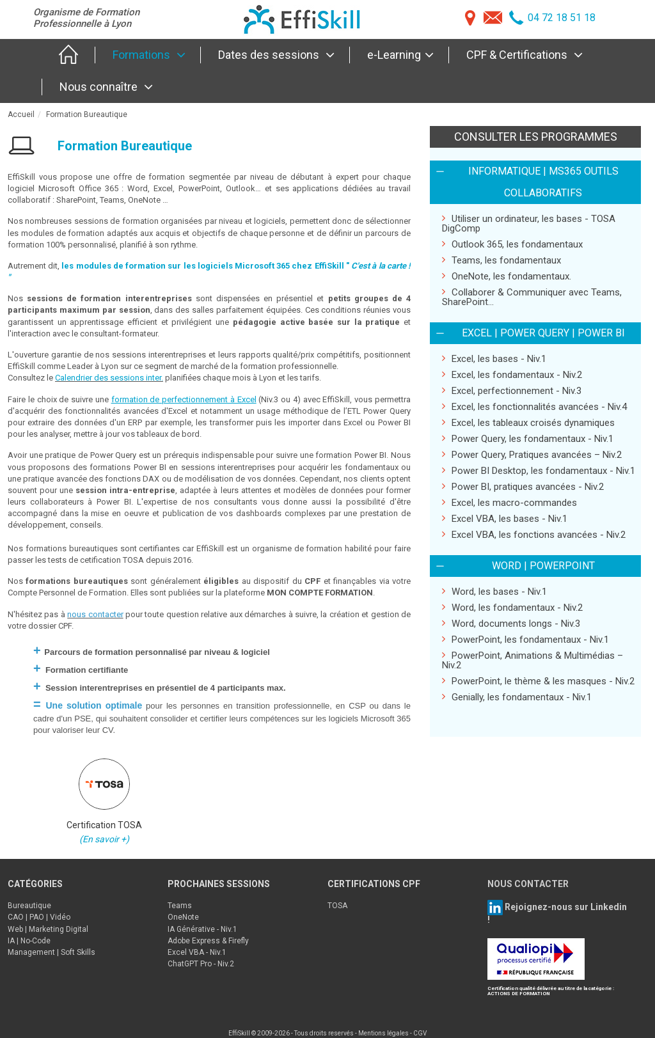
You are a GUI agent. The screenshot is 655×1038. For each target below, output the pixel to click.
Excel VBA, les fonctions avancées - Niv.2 (534, 534)
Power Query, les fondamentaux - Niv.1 (527, 438)
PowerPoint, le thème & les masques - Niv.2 (538, 680)
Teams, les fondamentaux (501, 260)
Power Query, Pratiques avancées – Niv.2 (532, 454)
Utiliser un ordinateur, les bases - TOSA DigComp (528, 223)
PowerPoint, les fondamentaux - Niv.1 (525, 639)
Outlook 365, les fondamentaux (512, 244)
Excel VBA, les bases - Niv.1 (504, 518)
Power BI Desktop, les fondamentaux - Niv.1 (538, 470)
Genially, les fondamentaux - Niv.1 (517, 696)
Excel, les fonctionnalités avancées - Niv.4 (534, 406)
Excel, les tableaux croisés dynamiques (528, 422)
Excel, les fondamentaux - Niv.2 (512, 374)
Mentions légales (383, 1033)
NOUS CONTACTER (528, 884)
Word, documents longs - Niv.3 (511, 623)
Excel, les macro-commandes (509, 502)
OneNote (183, 917)
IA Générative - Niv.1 (202, 929)
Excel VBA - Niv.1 (197, 952)
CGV (420, 1033)
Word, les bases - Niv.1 (494, 591)
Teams (180, 905)
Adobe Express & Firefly (208, 941)
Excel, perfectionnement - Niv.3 (511, 390)
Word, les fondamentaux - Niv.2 (512, 607)
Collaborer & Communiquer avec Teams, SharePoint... (532, 297)
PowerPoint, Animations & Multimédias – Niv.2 (532, 660)
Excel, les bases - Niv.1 (494, 358)
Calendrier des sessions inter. (109, 377)
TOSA (337, 905)
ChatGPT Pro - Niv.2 (201, 964)
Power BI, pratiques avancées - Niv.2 (523, 486)
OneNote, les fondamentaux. (506, 276)
